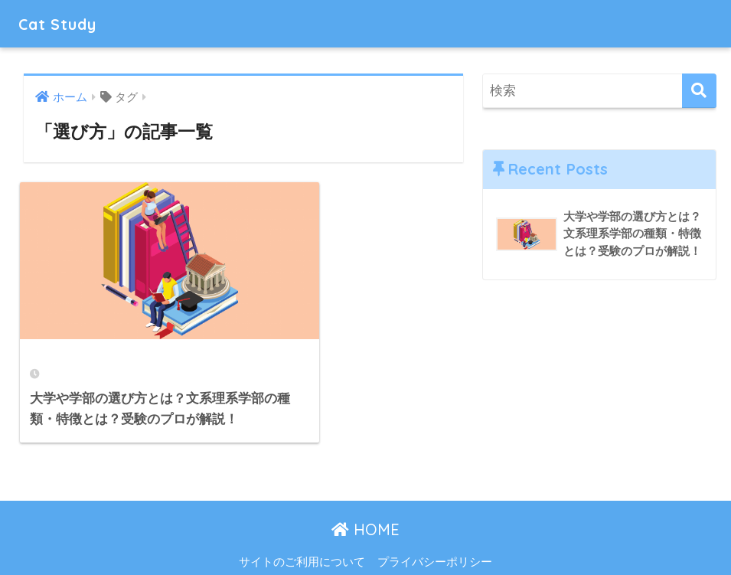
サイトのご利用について (302, 530)
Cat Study (63, 23)
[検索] (699, 91)
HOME (365, 497)
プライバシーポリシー (434, 530)
